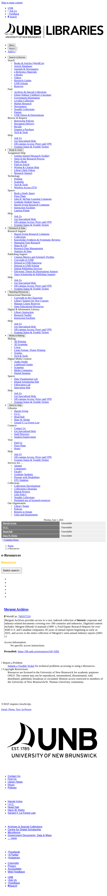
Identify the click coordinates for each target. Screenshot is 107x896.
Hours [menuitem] (17, 448)
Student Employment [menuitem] (25, 437)
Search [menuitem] (12, 885)
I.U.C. (5, 527)
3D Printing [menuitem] (20, 341)
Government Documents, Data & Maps (30, 835)
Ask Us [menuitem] (18, 138)
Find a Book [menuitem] (20, 161)
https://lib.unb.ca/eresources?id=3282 (38, 651)
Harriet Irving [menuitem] (21, 411)
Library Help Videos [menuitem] (24, 170)
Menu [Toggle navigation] (11, 45)
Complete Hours (11, 540)
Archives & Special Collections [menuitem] (30, 92)
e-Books (13, 589)
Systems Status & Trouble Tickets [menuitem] (31, 146)
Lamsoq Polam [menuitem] (21, 210)
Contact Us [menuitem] (20, 428)
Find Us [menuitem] (18, 442)
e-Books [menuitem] (18, 74)
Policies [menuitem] (18, 509)
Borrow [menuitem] (17, 57)
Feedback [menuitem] (14, 883)
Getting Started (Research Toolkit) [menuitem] (31, 155)
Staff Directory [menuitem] (21, 434)
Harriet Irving (9, 523)
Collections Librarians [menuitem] (25, 488)
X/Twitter (13, 854)
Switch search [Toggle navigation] (11, 570)
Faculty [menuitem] (18, 471)
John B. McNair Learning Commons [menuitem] (33, 199)
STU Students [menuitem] (21, 480)
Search (12, 16)
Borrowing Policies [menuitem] (24, 120)
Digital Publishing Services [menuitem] (28, 268)
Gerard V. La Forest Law (22, 813)
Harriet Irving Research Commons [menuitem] (31, 204)
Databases (15, 579)
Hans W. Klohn (10, 536)
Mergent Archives (16, 609)
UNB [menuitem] (10, 877)
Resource (14, 596)
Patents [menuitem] (17, 112)
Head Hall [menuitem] (19, 416)
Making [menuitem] (16, 335)
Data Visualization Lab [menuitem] (26, 379)
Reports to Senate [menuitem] (23, 511)
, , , (16, 709)
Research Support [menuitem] (23, 173)
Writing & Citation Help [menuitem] (26, 167)
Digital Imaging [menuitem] (22, 373)
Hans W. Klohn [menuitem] (22, 419)
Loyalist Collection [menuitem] (24, 100)
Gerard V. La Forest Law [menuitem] (27, 422)
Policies (12, 787)
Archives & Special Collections (25, 826)
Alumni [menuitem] (18, 465)
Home (10, 546)
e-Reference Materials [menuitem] (25, 72)
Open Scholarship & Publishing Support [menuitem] (34, 274)
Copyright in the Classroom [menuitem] (28, 297)
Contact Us (14, 776)
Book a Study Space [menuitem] (24, 193)
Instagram (14, 857)
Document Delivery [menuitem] (24, 123)
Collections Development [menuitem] (27, 486)
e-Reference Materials (21, 586)
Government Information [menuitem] (27, 97)
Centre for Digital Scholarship (24, 829)
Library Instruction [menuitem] (23, 312)
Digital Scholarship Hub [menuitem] (26, 381)
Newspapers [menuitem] (20, 106)
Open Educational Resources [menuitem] (29, 306)
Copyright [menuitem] (13, 863)
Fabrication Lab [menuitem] (22, 384)
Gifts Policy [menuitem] (20, 494)
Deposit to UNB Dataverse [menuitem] (28, 262)
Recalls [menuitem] (18, 126)
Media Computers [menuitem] (23, 370)
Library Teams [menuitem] (21, 506)
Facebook (14, 852)
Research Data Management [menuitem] (28, 248)
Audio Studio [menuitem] (21, 361)
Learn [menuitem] (15, 150)
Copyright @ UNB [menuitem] (23, 260)
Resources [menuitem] (18, 292)
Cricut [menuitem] (17, 347)
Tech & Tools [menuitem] (21, 132)
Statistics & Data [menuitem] (22, 251)
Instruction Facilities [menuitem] (24, 207)
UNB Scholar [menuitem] (21, 83)
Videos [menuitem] (17, 77)
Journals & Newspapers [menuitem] (26, 69)
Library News (15, 782)
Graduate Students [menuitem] (23, 474)
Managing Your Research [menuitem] (27, 242)
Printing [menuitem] (18, 179)
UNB (10, 8)
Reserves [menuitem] (18, 86)
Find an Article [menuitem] (21, 164)
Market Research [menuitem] (23, 103)
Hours (11, 784)
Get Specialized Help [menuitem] (25, 141)
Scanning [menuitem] (19, 181)
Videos (12, 593)
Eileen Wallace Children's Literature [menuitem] (32, 95)
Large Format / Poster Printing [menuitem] (29, 350)
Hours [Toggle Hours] (12, 48)
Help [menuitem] (15, 405)
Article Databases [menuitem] (23, 66)
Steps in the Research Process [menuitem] (29, 158)
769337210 (24, 616)
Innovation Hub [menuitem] (22, 387)
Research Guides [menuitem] (22, 80)
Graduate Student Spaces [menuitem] (27, 202)
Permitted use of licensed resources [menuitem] (32, 500)
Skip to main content (12, 2)
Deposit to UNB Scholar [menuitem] (26, 265)
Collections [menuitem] (20, 237)
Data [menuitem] (17, 228)
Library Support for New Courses (31, 300)
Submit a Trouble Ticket (21, 665)
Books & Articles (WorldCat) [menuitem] (29, 63)
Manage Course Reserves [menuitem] (27, 303)
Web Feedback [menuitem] (16, 871)
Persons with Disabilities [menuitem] (27, 477)
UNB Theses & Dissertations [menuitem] (29, 115)
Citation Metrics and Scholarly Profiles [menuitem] (34, 257)
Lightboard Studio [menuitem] (23, 364)
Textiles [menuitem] (18, 353)
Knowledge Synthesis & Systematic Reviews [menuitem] (37, 239)
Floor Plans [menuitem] (20, 196)
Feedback (13, 13)
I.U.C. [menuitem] (17, 414)
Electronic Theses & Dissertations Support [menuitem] (36, 271)
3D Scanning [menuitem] (20, 344)
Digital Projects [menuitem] (22, 491)
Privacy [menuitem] (12, 866)
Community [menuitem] (20, 468)
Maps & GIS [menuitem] (20, 245)
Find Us (12, 779)
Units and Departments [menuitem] (26, 514)
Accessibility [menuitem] (15, 869)
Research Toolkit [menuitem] (22, 315)
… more (12, 838)
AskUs (12, 51)
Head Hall (7, 531)
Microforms (14, 832)
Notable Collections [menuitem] (24, 109)
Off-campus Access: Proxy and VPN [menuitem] (33, 143)
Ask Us (12, 11)
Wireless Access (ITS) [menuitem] (25, 187)
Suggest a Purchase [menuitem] (24, 129)
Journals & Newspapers (22, 582)
